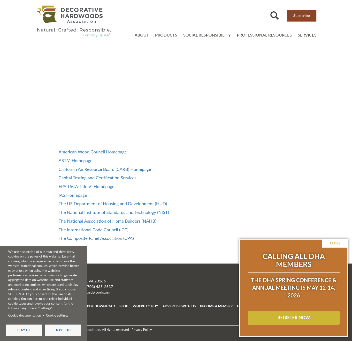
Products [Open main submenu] (166, 35)
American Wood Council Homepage (93, 151)
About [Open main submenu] (142, 35)
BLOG (124, 306)
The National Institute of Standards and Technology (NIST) (114, 212)
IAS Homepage (73, 195)
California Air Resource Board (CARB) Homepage (105, 169)
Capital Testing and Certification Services (97, 177)
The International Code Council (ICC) (94, 229)
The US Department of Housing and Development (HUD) (113, 203)
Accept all (63, 330)
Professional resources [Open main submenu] (264, 35)
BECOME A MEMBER (216, 306)
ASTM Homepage (75, 160)
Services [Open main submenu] (307, 35)
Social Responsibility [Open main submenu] (207, 35)
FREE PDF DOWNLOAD (96, 306)
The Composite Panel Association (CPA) (96, 238)
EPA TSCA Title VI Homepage (87, 186)
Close (335, 243)
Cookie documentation (24, 315)
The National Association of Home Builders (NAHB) (107, 221)
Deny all (23, 330)
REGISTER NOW (293, 317)
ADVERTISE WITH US (179, 306)
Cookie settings (57, 315)
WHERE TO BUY (145, 306)
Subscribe (301, 15)
